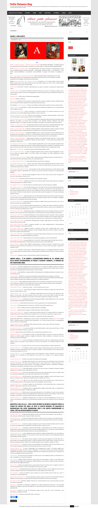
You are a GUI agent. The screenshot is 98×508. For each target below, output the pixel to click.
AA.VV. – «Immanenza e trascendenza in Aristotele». (22, 75)
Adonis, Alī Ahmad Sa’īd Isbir (17, 111)
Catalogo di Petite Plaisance (15, 13)
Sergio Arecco (13, 305)
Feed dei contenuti (74, 210)
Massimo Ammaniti (14, 205)
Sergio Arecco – (13, 307)
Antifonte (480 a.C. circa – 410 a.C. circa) (19, 293)
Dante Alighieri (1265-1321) (16, 184)
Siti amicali (56, 13)
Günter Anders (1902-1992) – (17, 233)
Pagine (34, 13)
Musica (63, 13)
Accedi (71, 209)
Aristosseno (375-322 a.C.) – (16, 328)
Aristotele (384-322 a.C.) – (16, 359)
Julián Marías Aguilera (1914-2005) (18, 157)
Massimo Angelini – (14, 276)
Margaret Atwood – (14, 468)
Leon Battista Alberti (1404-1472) (17, 161)
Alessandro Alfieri (14, 178)
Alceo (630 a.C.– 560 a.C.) (16, 174)
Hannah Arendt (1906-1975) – (17, 312)
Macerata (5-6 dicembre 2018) (21, 68)
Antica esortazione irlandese (16, 289)
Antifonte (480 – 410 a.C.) (16, 299)
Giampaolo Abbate (14, 90)
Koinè (40, 13)
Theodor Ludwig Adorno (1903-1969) (18, 115)
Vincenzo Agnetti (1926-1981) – (17, 151)
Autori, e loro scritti (17, 36)
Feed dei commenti (74, 212)
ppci (20, 39)
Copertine (27, 13)
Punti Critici (47, 13)
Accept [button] (72, 506)
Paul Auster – (13, 490)
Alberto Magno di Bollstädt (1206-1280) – (19, 169)
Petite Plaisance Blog (21, 4)
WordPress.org (73, 213)
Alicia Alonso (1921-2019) (16, 201)
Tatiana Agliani (19, 149)
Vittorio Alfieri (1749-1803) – (16, 180)
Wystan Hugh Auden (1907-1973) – (18, 476)
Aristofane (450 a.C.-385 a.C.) (16, 324)
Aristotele (12, 332)
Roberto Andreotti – (15, 244)
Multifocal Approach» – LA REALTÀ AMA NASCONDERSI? (27, 64)
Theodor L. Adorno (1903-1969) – (17, 128)
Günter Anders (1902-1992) (16, 210)
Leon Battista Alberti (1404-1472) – (18, 163)
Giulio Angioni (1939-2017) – (16, 287)
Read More (76, 506)
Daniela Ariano (13, 316)
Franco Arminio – (14, 455)
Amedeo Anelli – (14, 249)
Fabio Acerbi (13, 98)
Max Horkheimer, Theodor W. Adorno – (19, 143)
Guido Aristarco (57, 318)
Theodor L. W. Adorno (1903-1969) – (18, 124)
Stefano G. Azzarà (14, 494)
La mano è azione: (19, 380)
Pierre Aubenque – (14, 472)
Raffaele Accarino (14, 96)
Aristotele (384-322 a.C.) (16, 334)
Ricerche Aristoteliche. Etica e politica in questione (25, 81)
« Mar (69, 236)
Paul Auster (13, 484)
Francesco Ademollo (21, 105)
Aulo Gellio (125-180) (15, 480)
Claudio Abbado (13, 86)
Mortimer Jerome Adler (15, 107)
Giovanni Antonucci (14, 303)
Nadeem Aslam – (14, 465)
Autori (70, 13)
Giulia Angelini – (14, 266)
